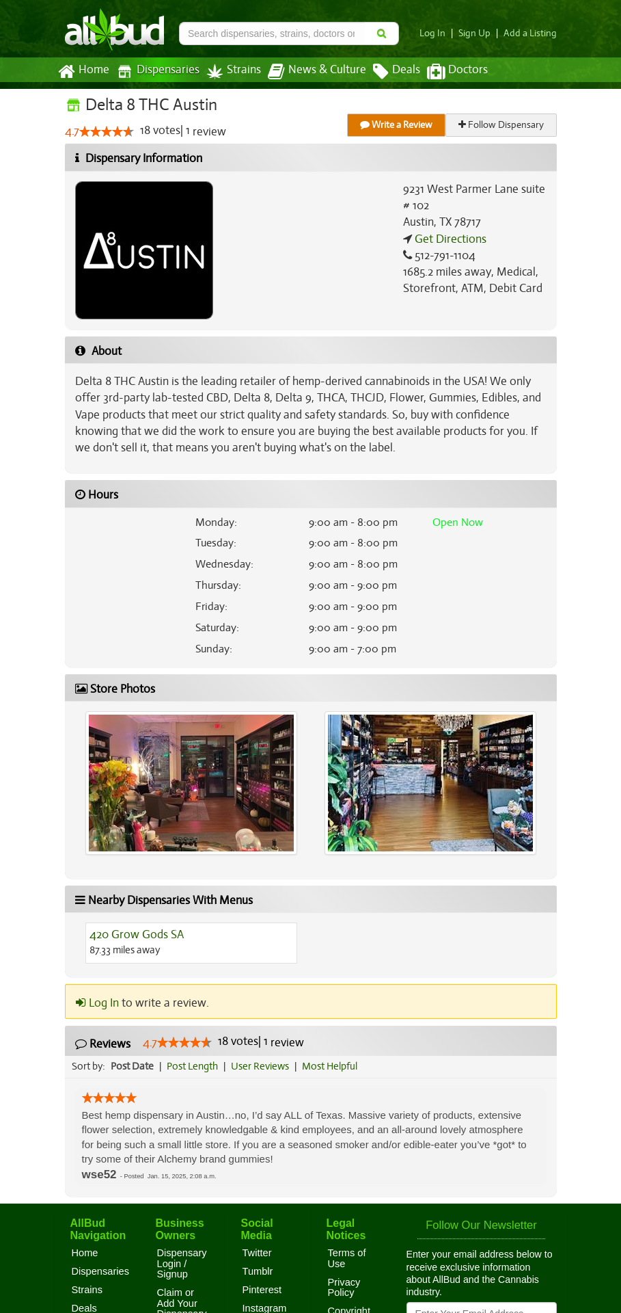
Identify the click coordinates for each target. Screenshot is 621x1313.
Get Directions (449, 239)
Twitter (257, 1252)
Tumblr (258, 1271)
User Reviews (263, 1066)
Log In (437, 33)
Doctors (445, 72)
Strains (229, 71)
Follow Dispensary (501, 125)
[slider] (106, 132)
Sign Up (478, 33)
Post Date (132, 1066)
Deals (386, 72)
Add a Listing (531, 33)
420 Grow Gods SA (136, 935)
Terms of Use (347, 1258)
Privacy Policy (344, 1288)
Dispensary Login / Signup (182, 1263)
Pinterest (262, 1289)
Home (83, 72)
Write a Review (397, 125)
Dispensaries (154, 71)
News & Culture (309, 72)
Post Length (194, 1066)
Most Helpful (334, 1066)
